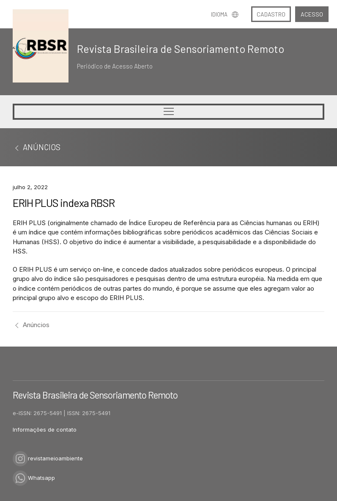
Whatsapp (34, 477)
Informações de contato (45, 429)
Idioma (224, 14)
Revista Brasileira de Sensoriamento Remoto (180, 48)
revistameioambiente (48, 458)
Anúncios (31, 325)
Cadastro (271, 14)
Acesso (312, 14)
